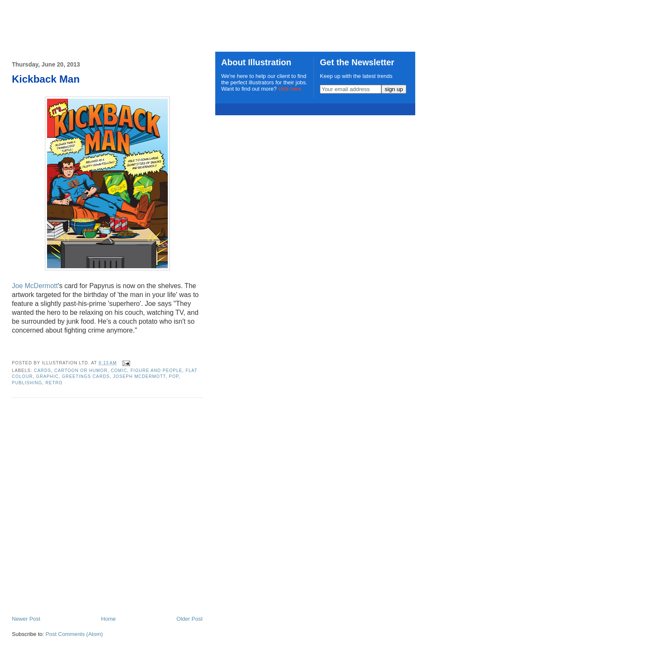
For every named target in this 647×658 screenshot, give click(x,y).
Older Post (190, 619)
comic (119, 370)
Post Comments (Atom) (74, 634)
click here (290, 89)
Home (108, 619)
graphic (47, 376)
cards (42, 370)
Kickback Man (46, 79)
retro (54, 382)
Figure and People (156, 370)
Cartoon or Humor (81, 370)
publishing (27, 382)
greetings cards (86, 376)
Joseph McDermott (139, 376)
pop (174, 376)
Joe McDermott (35, 285)
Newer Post (26, 619)
